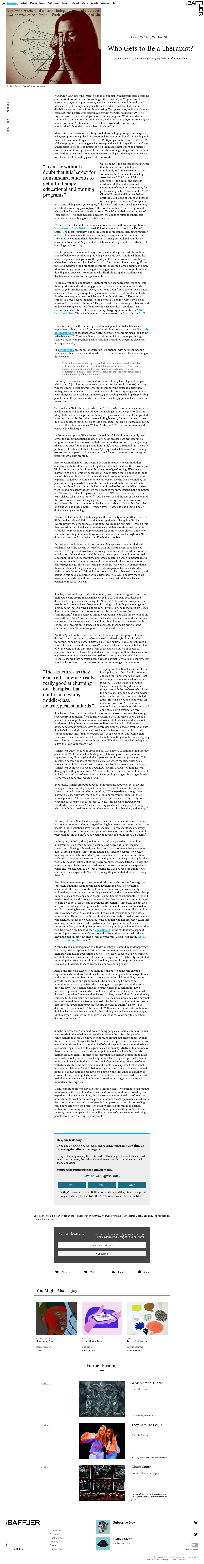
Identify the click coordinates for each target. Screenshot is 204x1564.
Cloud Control (142, 1466)
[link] (56, 1271)
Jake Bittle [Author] (87, 1346)
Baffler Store (122, 1539)
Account (105, 2)
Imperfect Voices (137, 1341)
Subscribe (12, 3)
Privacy (54, 1541)
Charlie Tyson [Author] (139, 1435)
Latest (24, 2)
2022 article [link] (102, 930)
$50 (102, 1185)
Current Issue (37, 2)
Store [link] (85, 2)
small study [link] (66, 350)
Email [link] (121, 1272)
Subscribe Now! (125, 1522)
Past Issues (53, 2)
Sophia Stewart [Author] (135, 1346)
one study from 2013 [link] (72, 228)
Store (53, 1545)
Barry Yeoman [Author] (43, 1346)
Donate (94, 2)
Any (132, 1185)
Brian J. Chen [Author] (139, 1473)
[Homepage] (195, 8)
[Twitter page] (195, 1534)
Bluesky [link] (66, 1272)
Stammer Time (45, 1341)
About (75, 2)
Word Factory (88, 1350)
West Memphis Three (147, 1383)
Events (66, 2)
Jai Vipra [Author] (154, 1473)
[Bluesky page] (195, 1522)
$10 (71, 1185)
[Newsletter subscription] (102, 1253)
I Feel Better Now (92, 1341)
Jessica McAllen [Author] (140, 37)
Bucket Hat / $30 (122, 1543)
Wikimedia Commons (36, 85)
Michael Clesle (21, 85)
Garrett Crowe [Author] (139, 1389)
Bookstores (56, 1537)
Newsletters (57, 1530)
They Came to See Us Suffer (147, 1427)
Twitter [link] (94, 1272)
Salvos (39, 1350)
